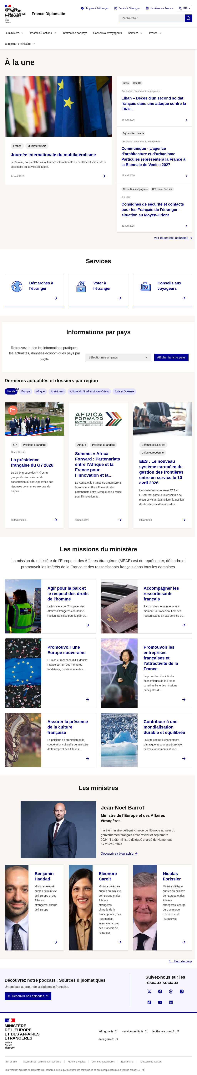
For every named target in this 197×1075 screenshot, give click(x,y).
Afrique (40, 391)
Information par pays (75, 33)
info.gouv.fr (106, 1031)
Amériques (57, 391)
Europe (25, 391)
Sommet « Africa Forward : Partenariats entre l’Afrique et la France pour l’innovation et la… (97, 464)
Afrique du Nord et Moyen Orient (89, 391)
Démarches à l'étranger (41, 286)
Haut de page (182, 961)
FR (185, 8)
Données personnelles (103, 1061)
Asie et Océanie (124, 391)
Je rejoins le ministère (18, 43)
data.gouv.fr (106, 1039)
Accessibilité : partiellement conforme (42, 1061)
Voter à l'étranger (102, 286)
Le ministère (12, 33)
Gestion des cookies (151, 1061)
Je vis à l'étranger (129, 8)
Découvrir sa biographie (117, 853)
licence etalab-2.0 (131, 1070)
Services (133, 33)
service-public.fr (133, 1031)
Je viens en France (161, 8)
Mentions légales (76, 1061)
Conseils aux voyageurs (107, 33)
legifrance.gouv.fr (163, 1031)
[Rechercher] (152, 18)
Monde (11, 391)
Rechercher (188, 18)
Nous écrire (127, 1061)
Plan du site (11, 1061)
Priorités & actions (41, 33)
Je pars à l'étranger (96, 8)
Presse (153, 33)
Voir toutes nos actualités (171, 237)
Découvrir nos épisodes (28, 996)
